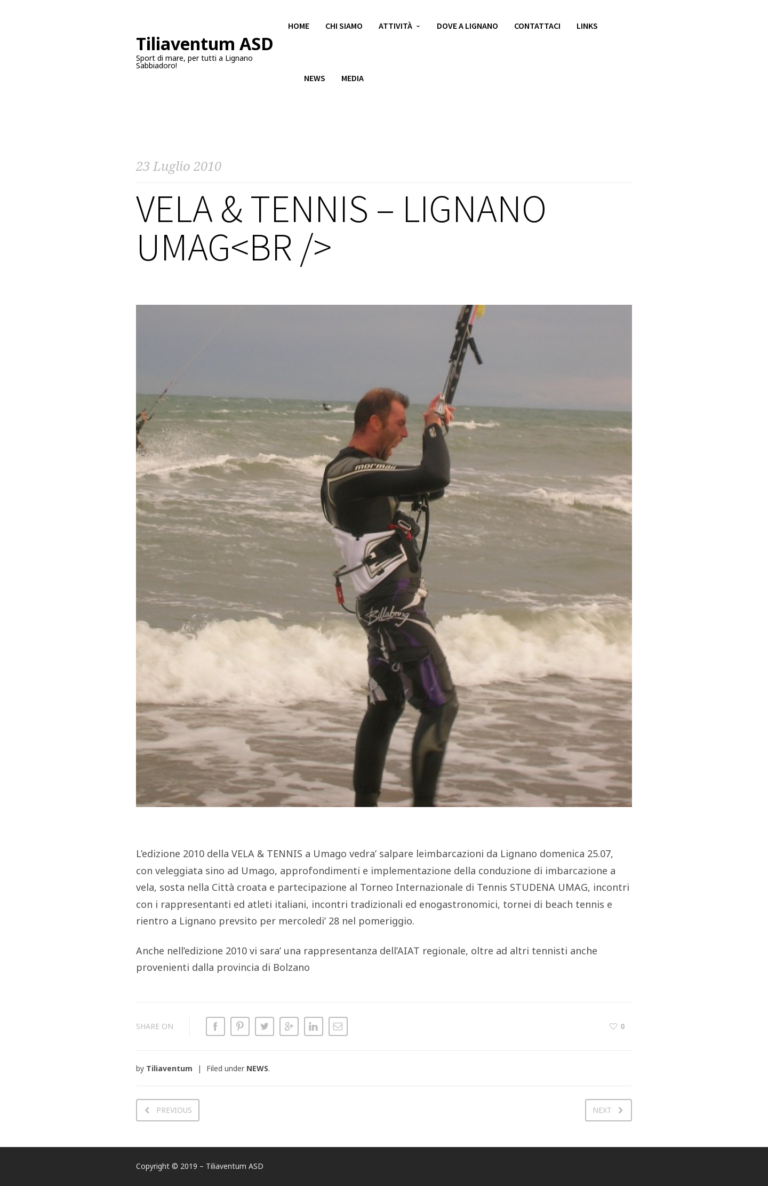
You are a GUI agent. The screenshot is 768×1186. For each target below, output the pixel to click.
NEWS (257, 1068)
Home (298, 26)
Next (602, 1110)
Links (587, 26)
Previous (174, 1110)
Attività (395, 26)
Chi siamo (344, 26)
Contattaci (537, 26)
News (314, 80)
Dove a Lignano (467, 26)
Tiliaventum (169, 1068)
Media (352, 80)
